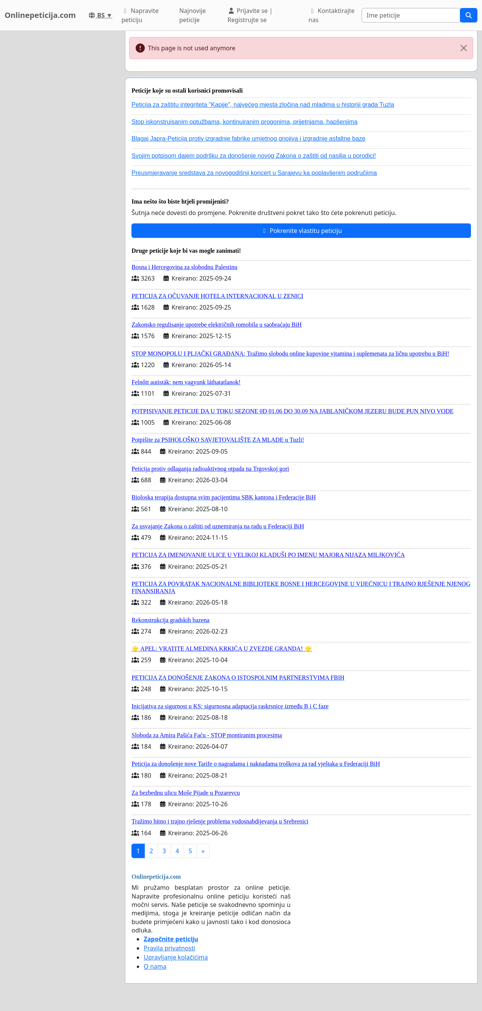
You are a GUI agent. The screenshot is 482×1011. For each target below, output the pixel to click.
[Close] (464, 48)
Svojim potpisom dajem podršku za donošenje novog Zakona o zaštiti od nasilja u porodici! (253, 155)
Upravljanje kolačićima (176, 957)
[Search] (411, 15)
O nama (155, 966)
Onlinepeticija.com (40, 15)
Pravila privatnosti (169, 948)
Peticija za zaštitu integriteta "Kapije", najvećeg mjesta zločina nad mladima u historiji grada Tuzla (262, 104)
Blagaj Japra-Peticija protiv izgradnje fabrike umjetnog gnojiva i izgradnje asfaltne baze (248, 138)
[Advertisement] (60, 145)
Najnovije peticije (192, 15)
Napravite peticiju (140, 15)
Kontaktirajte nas (332, 15)
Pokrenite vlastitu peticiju (301, 230)
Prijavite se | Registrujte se (250, 15)
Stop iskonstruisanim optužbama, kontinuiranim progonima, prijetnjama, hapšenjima (244, 122)
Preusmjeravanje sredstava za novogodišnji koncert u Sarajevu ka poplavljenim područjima (254, 173)
